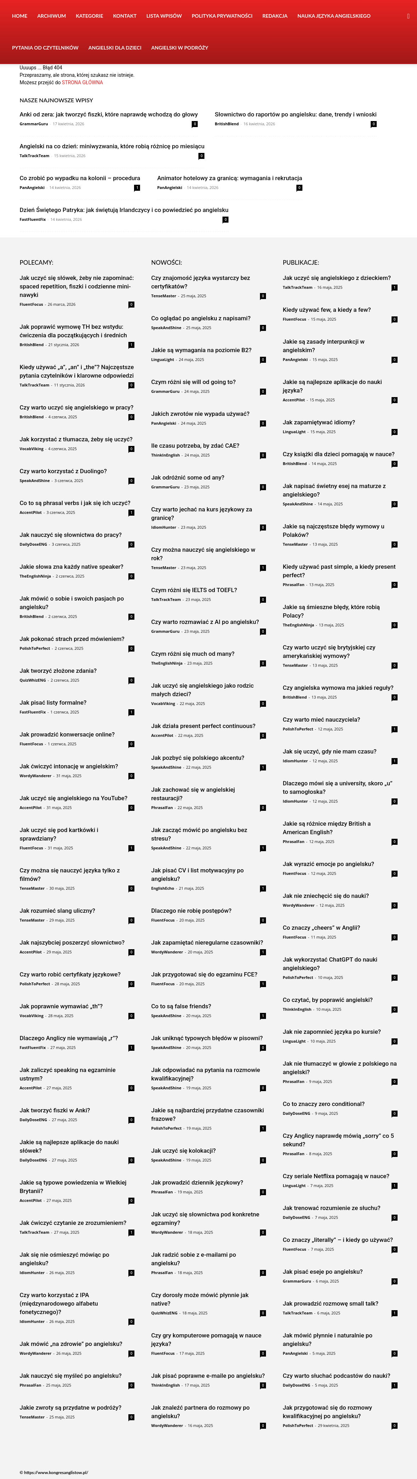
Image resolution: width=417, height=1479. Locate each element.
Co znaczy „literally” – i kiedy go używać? (338, 1239)
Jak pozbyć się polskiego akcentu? (197, 757)
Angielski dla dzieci (114, 48)
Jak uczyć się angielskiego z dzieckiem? (337, 277)
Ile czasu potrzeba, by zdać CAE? (195, 445)
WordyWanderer (36, 775)
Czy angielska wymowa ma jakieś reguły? (338, 687)
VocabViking (32, 448)
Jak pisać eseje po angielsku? (323, 1271)
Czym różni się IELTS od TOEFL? (194, 590)
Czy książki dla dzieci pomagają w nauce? (339, 454)
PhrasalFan (30, 1385)
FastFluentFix (33, 219)
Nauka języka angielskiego (334, 16)
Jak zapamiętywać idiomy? (319, 422)
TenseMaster (32, 888)
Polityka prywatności (222, 16)
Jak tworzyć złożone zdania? (58, 670)
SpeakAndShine (35, 480)
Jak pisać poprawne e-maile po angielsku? (208, 1375)
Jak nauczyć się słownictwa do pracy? (71, 534)
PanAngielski (32, 187)
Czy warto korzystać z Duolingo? (63, 471)
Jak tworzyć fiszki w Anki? (55, 1110)
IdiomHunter (32, 1272)
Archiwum (51, 16)
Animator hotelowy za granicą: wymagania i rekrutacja (229, 178)
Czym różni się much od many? (193, 653)
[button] (408, 16)
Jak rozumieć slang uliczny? (57, 910)
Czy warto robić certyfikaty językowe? (70, 974)
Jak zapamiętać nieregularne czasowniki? (207, 942)
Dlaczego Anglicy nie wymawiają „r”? (69, 1038)
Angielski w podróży (179, 48)
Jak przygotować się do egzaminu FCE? (204, 974)
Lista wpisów (164, 16)
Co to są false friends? (181, 1006)
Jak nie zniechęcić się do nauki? (326, 895)
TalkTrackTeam (35, 155)
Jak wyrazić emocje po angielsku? (328, 863)
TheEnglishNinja (35, 576)
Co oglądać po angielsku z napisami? (201, 318)
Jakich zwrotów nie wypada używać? (200, 413)
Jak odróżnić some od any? (188, 477)
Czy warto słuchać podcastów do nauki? (336, 1375)
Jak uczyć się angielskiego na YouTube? (74, 798)
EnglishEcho (162, 888)
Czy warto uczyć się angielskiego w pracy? (77, 407)
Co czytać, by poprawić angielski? (328, 999)
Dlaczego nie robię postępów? (191, 910)
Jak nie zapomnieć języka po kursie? (332, 1031)
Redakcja (275, 16)
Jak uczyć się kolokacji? (183, 1150)
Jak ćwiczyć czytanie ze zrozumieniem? (73, 1222)
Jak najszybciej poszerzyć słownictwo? (72, 942)
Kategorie (89, 16)
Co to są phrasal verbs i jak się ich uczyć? (75, 502)
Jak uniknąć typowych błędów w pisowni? (207, 1038)
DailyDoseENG (33, 544)
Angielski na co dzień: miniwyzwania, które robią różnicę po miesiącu (112, 146)
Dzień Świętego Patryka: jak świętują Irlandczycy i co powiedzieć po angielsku (124, 209)
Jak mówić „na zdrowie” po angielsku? (71, 1343)
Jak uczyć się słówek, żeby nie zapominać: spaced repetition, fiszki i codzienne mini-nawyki (77, 286)
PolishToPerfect (35, 648)
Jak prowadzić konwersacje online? (67, 734)
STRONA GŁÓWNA (82, 82)
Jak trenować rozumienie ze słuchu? (332, 1207)
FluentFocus (31, 304)
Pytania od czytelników (45, 48)
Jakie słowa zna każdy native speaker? (71, 566)
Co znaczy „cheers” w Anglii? (321, 927)
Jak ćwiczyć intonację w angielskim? (69, 766)
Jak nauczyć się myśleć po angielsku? (71, 1375)
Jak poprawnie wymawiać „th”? (61, 1006)
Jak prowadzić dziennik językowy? (197, 1182)
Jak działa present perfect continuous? (203, 725)
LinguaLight (162, 359)
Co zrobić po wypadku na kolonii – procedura (80, 178)
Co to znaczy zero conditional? (324, 1103)
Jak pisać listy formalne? (53, 702)
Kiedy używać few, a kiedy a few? (327, 309)
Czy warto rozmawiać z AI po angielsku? (205, 621)
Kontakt (125, 16)
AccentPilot (31, 512)
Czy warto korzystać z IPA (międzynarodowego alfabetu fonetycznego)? (59, 1303)
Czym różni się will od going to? (193, 381)
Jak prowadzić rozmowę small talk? (330, 1303)
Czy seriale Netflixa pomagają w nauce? (336, 1176)
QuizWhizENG (33, 680)
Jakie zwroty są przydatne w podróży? (71, 1407)
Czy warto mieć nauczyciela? (321, 719)
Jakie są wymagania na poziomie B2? (201, 350)
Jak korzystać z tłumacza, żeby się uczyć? (76, 439)
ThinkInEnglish (165, 455)
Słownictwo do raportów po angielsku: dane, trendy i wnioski (296, 114)
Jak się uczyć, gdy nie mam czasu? (330, 751)
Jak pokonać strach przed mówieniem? (72, 638)
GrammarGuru (34, 123)
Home (19, 16)
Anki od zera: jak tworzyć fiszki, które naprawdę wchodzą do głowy (109, 114)
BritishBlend (227, 123)
